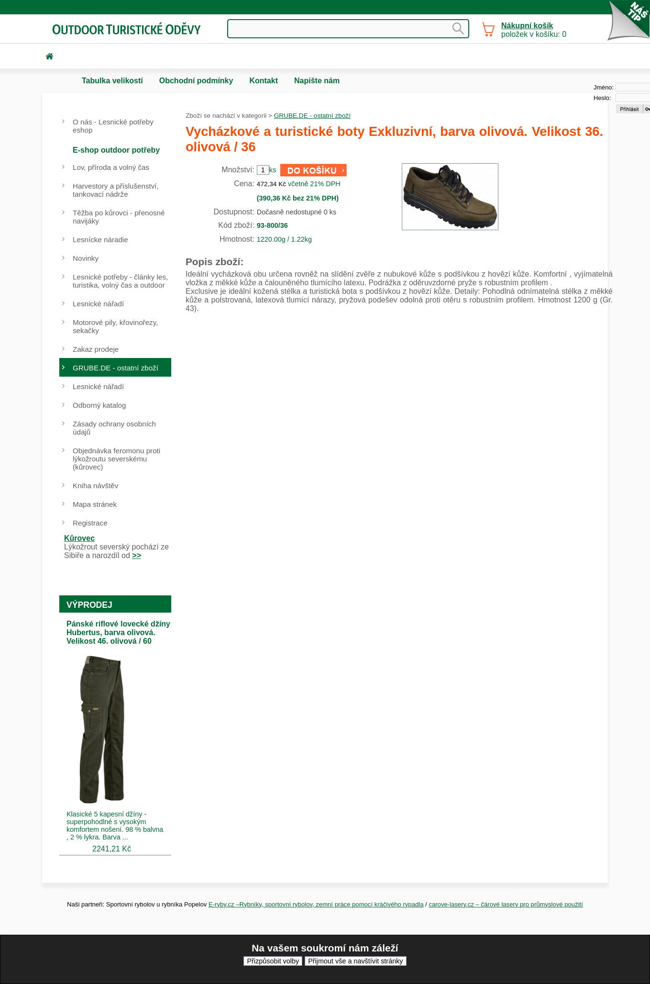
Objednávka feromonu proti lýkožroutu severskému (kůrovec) (116, 459)
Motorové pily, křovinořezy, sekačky (115, 326)
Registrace (90, 523)
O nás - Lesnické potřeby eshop (113, 126)
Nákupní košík (527, 26)
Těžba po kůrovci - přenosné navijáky (119, 217)
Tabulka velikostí (112, 81)
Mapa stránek (95, 504)
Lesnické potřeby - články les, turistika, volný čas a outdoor (120, 281)
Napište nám (317, 81)
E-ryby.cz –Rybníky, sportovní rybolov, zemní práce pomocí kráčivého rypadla (316, 904)
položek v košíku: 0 (533, 30)
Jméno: (604, 87)
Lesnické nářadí (98, 304)
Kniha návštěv (95, 485)
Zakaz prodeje (96, 349)
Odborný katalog (99, 405)
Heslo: (602, 97)
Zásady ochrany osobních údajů (114, 428)
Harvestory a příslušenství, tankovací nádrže (116, 190)
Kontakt (263, 81)
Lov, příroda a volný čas (111, 167)
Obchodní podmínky (196, 81)
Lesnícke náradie (100, 239)
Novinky (86, 258)
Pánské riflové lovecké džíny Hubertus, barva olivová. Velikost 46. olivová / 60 (118, 632)
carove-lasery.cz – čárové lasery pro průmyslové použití (506, 904)
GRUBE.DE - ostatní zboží (312, 115)
